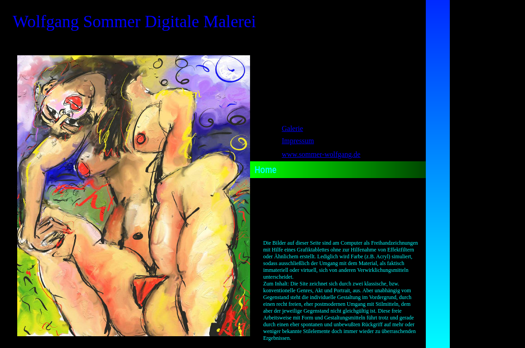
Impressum (298, 141)
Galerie (292, 128)
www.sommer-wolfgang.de (321, 154)
